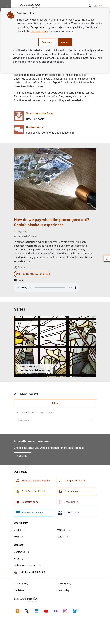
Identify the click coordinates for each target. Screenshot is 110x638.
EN (98, 6)
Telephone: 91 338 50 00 (29, 572)
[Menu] (5, 5)
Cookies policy (64, 583)
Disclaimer (19, 590)
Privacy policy (21, 583)
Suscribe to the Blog (39, 113)
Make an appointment (27, 565)
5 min (19, 267)
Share (19, 280)
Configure (47, 42)
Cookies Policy (39, 31)
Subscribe (22, 456)
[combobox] (55, 420)
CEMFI (19, 530)
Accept (64, 42)
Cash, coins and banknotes (31, 274)
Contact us (35, 127)
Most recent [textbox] (23, 420)
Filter (55, 403)
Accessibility (63, 590)
